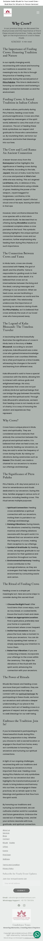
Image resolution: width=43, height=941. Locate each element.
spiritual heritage (27, 694)
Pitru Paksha (9, 82)
